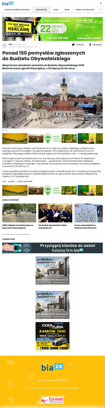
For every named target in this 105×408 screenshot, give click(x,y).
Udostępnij (95, 44)
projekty (11, 181)
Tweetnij (78, 44)
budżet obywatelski (24, 181)
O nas (38, 380)
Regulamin (47, 380)
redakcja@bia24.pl (19, 44)
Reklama (56, 380)
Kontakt (65, 380)
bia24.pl (75, 388)
